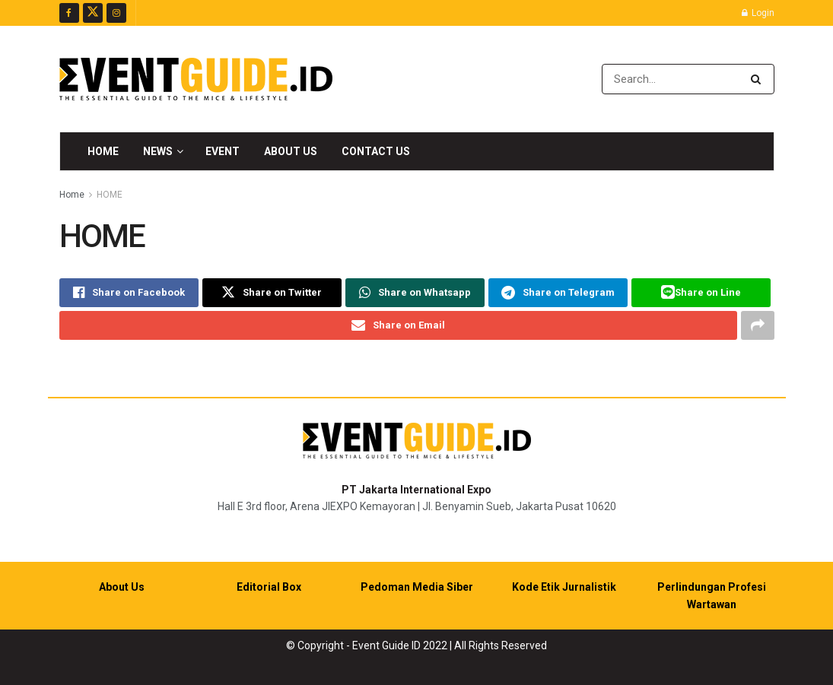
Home (103, 151)
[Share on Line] (701, 292)
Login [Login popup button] (758, 13)
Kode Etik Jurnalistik (564, 587)
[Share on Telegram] (558, 292)
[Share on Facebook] (129, 292)
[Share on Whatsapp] (415, 292)
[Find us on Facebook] (69, 13)
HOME (109, 194)
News (158, 151)
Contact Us (376, 151)
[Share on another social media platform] (757, 325)
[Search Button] (758, 79)
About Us (290, 151)
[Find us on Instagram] (116, 13)
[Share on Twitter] (272, 292)
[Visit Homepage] (195, 79)
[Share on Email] (398, 325)
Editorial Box (269, 587)
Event (222, 151)
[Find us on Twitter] (93, 13)
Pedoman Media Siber (417, 587)
